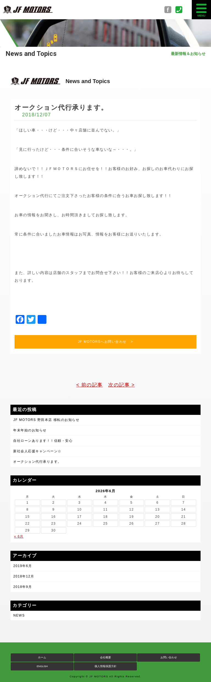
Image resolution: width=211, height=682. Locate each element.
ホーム (42, 657)
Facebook (169, 9)
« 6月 (19, 536)
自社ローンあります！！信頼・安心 (43, 441)
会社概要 (105, 657)
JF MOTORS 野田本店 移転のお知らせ (46, 420)
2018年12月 (23, 576)
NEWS (19, 615)
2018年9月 (22, 587)
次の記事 (120, 385)
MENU (201, 9)
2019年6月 (22, 566)
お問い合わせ (168, 657)
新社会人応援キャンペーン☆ (37, 451)
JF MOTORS (27, 9)
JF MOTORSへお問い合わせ (102, 342)
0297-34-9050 (180, 9)
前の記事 (91, 385)
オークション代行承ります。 (37, 462)
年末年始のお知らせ (30, 430)
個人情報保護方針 (105, 666)
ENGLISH (42, 666)
